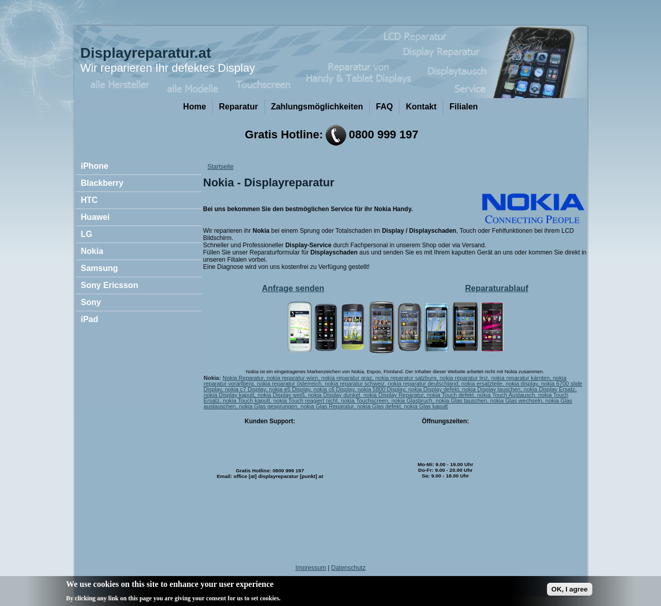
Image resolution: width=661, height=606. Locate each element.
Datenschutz (348, 567)
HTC (89, 200)
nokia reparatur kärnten (520, 378)
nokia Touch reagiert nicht (305, 400)
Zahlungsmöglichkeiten (317, 106)
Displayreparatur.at (146, 53)
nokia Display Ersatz (549, 389)
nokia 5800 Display (381, 389)
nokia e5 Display (289, 389)
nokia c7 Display (245, 389)
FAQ (384, 106)
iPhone (94, 166)
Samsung (99, 268)
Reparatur (238, 106)
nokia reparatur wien (292, 378)
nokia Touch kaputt (246, 400)
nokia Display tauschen (491, 389)
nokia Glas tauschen (461, 400)
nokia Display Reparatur (393, 395)
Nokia (92, 251)
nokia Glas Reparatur (326, 406)
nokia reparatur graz (346, 378)
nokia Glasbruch (411, 400)
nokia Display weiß (281, 395)
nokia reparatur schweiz (354, 383)
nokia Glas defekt (379, 406)
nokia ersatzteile (482, 383)
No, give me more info (316, 600)
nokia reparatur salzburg (406, 378)
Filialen (463, 106)
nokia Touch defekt (450, 395)
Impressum (311, 567)
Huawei (95, 217)
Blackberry (102, 183)
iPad (90, 319)
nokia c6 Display (333, 389)
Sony (91, 302)
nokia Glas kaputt (426, 406)
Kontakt (421, 106)
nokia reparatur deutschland (423, 383)
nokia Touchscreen (365, 400)
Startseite (220, 166)
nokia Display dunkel (334, 395)
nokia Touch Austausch (506, 395)
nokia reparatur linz (464, 378)
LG (86, 234)
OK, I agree (570, 592)
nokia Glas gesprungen (268, 406)
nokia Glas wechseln (516, 400)
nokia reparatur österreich (289, 383)
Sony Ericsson (109, 285)
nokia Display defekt (433, 389)
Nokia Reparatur (243, 378)
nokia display (522, 383)
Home (194, 106)
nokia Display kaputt (229, 395)
